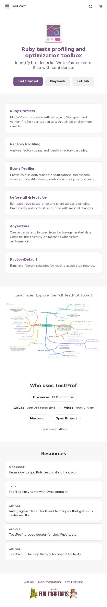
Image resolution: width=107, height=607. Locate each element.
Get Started (28, 81)
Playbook (57, 81)
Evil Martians (74, 582)
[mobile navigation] (100, 6)
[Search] (91, 6)
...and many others (53, 429)
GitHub (83, 81)
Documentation (49, 582)
